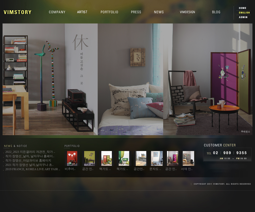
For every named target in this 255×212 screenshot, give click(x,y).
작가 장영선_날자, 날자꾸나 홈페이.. (29, 156)
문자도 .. (155, 169)
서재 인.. (187, 169)
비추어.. (70, 169)
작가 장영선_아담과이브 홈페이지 (28, 160)
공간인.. (139, 169)
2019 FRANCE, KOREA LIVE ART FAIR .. (32, 169)
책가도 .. (105, 169)
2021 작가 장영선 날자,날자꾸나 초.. (29, 165)
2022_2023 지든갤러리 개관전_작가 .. (30, 152)
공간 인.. (88, 169)
